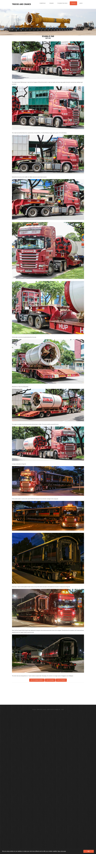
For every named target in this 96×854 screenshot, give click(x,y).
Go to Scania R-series (37, 680)
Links (81, 3)
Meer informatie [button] (62, 851)
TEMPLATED (39, 709)
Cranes (51, 3)
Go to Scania (50, 680)
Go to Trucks (61, 680)
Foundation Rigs (62, 3)
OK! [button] (89, 851)
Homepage (43, 3)
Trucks (73, 3)
